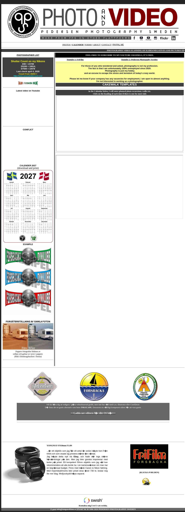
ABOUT (96, 44)
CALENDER (77, 44)
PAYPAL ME (118, 44)
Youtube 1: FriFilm (75, 59)
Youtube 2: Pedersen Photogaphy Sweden (139, 59)
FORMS (88, 44)
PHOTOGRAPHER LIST (28, 55)
